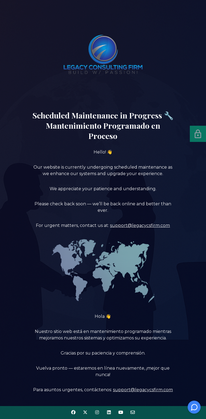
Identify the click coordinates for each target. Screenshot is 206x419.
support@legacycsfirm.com (140, 225)
